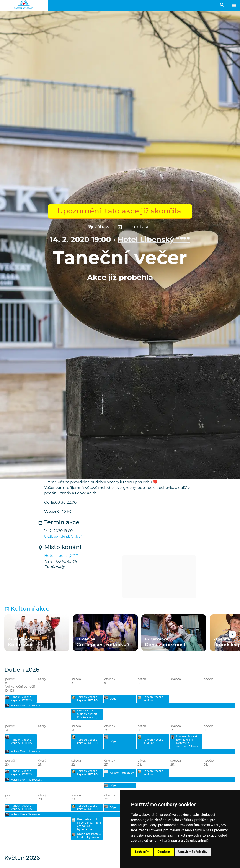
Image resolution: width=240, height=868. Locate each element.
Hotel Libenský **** (154, 240)
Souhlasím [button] (142, 851)
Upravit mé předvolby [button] (192, 851)
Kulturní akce (134, 227)
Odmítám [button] (163, 851)
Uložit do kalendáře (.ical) (63, 536)
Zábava (99, 227)
